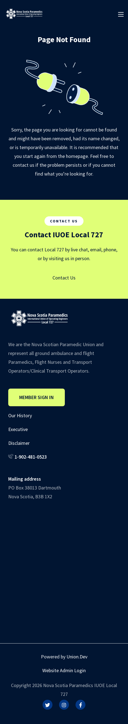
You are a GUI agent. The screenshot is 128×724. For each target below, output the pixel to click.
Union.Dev (76, 656)
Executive (18, 429)
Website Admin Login (64, 670)
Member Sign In (36, 397)
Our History (20, 415)
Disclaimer (19, 443)
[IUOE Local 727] (24, 13)
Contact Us (64, 277)
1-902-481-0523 (31, 457)
